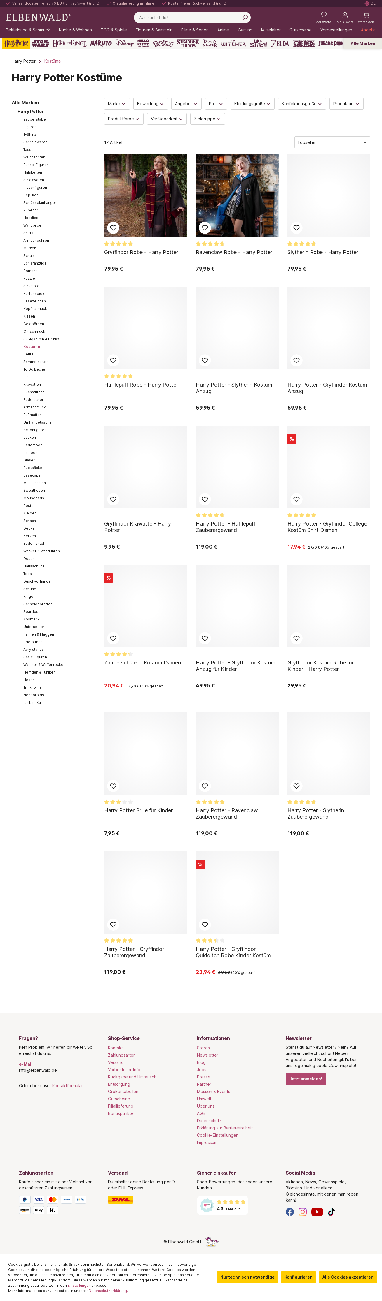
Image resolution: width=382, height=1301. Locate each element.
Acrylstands (33, 649)
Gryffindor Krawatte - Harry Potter (137, 527)
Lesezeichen (34, 301)
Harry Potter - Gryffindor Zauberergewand (134, 952)
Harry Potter (30, 111)
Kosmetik (31, 619)
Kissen (29, 316)
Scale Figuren (35, 657)
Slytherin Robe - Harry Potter (322, 252)
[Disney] (124, 43)
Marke (117, 103)
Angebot (186, 103)
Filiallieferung (120, 1105)
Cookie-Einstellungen (217, 1135)
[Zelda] (279, 43)
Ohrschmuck (34, 331)
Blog (201, 1062)
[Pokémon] (163, 43)
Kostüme (31, 346)
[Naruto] (101, 43)
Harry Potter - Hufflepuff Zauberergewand (225, 527)
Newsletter (207, 1055)
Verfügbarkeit (167, 118)
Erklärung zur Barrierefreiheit (225, 1127)
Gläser (29, 460)
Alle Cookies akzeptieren (348, 1276)
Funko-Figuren (36, 165)
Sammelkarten (35, 361)
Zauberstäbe (34, 119)
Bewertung (150, 103)
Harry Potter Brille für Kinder (138, 810)
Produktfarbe (124, 118)
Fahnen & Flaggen (38, 634)
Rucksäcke (32, 468)
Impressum (207, 1142)
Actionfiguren (34, 430)
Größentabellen (123, 1091)
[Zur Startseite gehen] (38, 17)
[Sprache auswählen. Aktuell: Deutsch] (370, 3)
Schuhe (29, 589)
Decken (30, 528)
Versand (116, 1062)
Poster (29, 505)
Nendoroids (33, 695)
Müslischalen (34, 483)
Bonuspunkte (121, 1113)
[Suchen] (245, 17)
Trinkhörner (33, 687)
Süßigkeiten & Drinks (41, 339)
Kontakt (115, 1047)
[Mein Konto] (345, 17)
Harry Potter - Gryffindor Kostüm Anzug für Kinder (235, 666)
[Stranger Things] (188, 43)
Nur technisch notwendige (247, 1276)
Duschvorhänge (37, 581)
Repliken (31, 195)
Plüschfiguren (35, 187)
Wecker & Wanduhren (41, 551)
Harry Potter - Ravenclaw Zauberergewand (227, 813)
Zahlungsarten (122, 1055)
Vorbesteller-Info (124, 1069)
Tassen (29, 149)
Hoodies (30, 218)
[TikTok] (331, 1211)
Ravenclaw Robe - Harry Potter (234, 252)
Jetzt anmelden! (305, 1078)
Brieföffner (32, 642)
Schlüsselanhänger (39, 202)
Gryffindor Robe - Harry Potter (141, 252)
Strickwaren (33, 180)
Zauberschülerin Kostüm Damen (142, 663)
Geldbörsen (33, 324)
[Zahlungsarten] (57, 1206)
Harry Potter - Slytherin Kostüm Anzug (234, 388)
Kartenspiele (34, 293)
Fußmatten (32, 414)
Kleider (29, 513)
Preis (216, 103)
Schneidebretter (37, 604)
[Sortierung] (332, 142)
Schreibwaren (35, 142)
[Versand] (146, 1200)
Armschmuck (34, 407)
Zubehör (30, 210)
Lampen (30, 452)
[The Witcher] (233, 43)
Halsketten (32, 172)
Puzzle (29, 278)
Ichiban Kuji (33, 702)
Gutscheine (119, 1098)
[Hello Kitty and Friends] (143, 43)
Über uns (205, 1105)
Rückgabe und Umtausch (132, 1076)
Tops (27, 574)
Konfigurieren (299, 1276)
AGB (201, 1113)
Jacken (29, 437)
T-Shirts (30, 134)
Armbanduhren (36, 240)
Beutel (28, 354)
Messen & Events (213, 1091)
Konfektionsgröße (302, 103)
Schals (29, 255)
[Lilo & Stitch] (258, 43)
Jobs (201, 1069)
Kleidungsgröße (252, 103)
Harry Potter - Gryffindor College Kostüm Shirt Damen (327, 527)
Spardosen (33, 611)
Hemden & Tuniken (39, 672)
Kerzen (29, 536)
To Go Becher (35, 369)
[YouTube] (317, 1211)
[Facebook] (290, 1211)
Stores (203, 1047)
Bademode (33, 445)
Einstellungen (79, 1285)
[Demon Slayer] (210, 43)
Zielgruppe (207, 118)
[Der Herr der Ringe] (70, 43)
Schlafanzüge (35, 263)
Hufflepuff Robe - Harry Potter (141, 385)
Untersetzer (33, 627)
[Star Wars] (40, 43)
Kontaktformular (67, 1085)
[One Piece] (304, 43)
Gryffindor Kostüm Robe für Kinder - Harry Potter (320, 666)
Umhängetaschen (38, 422)
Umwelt (204, 1098)
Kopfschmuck (35, 308)
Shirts (28, 233)
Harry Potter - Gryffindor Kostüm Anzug (327, 388)
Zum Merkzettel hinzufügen (113, 228)
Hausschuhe (34, 566)
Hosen (29, 680)
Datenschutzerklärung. (108, 1290)
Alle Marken (363, 43)
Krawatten (32, 384)
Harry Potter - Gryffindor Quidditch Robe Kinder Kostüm (233, 952)
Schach (29, 521)
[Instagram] (303, 1211)
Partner (204, 1084)
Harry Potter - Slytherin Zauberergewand (315, 813)
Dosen (29, 558)
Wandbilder (33, 225)
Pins (27, 377)
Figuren (29, 127)
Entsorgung (119, 1084)
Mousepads (33, 498)
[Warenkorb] (366, 17)
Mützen (29, 248)
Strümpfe (31, 286)
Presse (203, 1076)
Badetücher (33, 399)
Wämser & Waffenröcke (43, 664)
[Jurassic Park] (331, 43)
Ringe (28, 596)
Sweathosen (34, 490)
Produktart (346, 103)
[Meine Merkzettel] (323, 17)
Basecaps (32, 475)
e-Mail (25, 1064)
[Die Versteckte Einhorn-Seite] (212, 1241)
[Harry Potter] (16, 43)
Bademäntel (33, 543)
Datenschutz (209, 1120)
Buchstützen (34, 392)
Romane (30, 271)
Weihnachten (34, 157)
